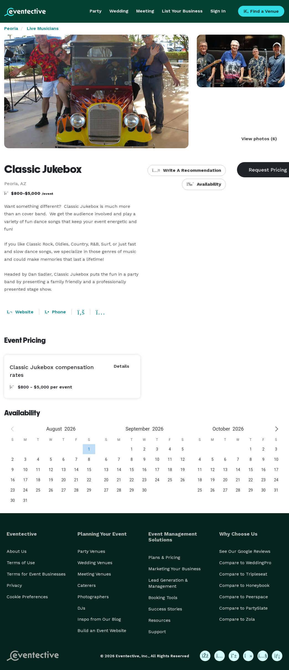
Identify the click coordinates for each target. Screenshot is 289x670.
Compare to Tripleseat (243, 574)
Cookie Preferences (27, 596)
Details (121, 366)
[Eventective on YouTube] (262, 656)
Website (20, 311)
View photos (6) (259, 138)
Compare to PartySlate (243, 608)
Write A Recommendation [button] (186, 170)
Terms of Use (21, 562)
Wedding (118, 11)
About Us (17, 551)
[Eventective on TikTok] (248, 656)
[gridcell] (88, 449)
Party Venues (91, 551)
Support (157, 631)
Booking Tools (162, 597)
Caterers (87, 585)
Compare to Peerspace (243, 596)
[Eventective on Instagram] (219, 656)
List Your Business (182, 11)
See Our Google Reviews (244, 551)
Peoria (11, 28)
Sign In (218, 11)
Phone (55, 311)
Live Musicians (43, 28)
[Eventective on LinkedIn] (277, 656)
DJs (81, 608)
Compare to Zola (237, 619)
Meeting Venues (94, 574)
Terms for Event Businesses (36, 574)
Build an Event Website (102, 630)
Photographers (93, 596)
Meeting (145, 11)
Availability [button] (204, 184)
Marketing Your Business (174, 568)
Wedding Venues (95, 562)
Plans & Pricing (164, 557)
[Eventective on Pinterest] (234, 656)
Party (96, 11)
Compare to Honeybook (244, 585)
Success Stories (165, 609)
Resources (159, 620)
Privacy (14, 585)
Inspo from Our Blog (99, 619)
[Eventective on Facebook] (205, 656)
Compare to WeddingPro (245, 562)
